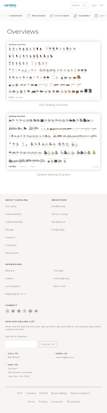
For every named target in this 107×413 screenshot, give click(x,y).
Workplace (58, 221)
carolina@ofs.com (65, 357)
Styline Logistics (80, 393)
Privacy (43, 401)
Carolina (31, 393)
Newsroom (12, 253)
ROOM (43, 393)
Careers (10, 237)
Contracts (57, 401)
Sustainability (13, 214)
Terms (31, 401)
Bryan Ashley (59, 393)
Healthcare (58, 206)
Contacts (10, 245)
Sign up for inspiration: (16, 336)
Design (9, 229)
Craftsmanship (14, 221)
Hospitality (58, 229)
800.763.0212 (14, 357)
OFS (19, 393)
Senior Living (59, 214)
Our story (11, 206)
